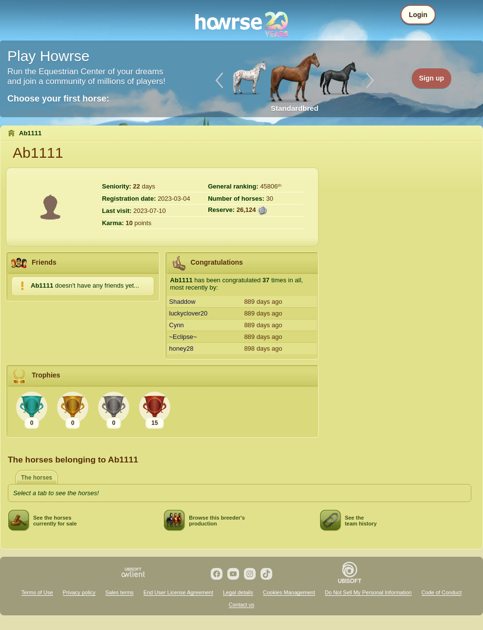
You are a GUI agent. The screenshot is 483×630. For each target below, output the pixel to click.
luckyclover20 (188, 313)
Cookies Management (289, 592)
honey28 (181, 348)
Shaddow (182, 301)
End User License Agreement (178, 592)
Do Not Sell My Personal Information (368, 592)
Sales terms (119, 592)
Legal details (238, 592)
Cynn (176, 325)
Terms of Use (37, 592)
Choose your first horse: (58, 99)
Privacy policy (79, 592)
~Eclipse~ (183, 336)
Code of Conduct (442, 592)
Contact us (242, 605)
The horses (36, 477)
